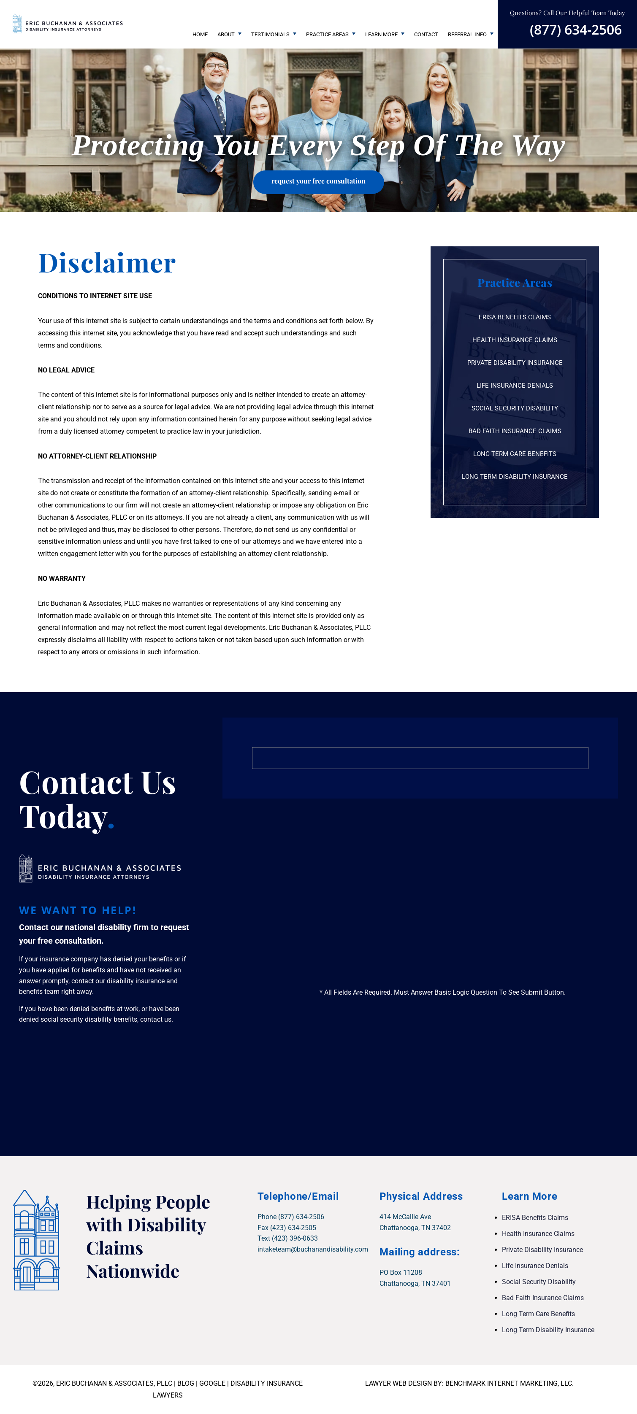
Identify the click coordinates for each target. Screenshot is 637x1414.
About (226, 34)
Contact (426, 34)
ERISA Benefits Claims (515, 317)
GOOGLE (212, 1383)
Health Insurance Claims (515, 340)
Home (200, 34)
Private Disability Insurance (515, 363)
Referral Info (467, 34)
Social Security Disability (515, 408)
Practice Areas (327, 34)
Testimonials (270, 34)
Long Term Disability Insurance (515, 476)
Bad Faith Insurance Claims (515, 431)
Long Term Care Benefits (515, 454)
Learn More (381, 34)
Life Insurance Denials (515, 385)
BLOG (185, 1383)
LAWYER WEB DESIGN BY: (405, 1383)
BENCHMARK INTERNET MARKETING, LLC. (509, 1383)
